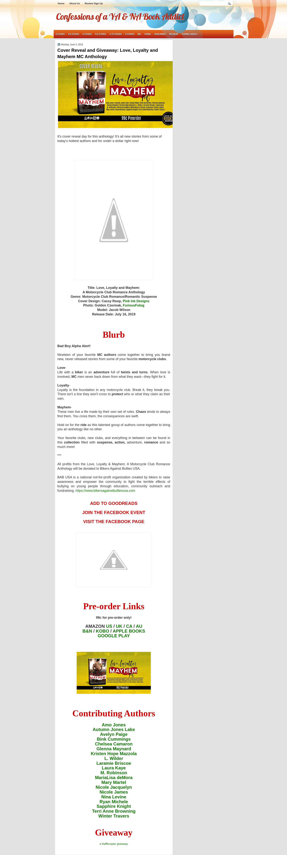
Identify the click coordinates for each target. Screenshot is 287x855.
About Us (74, 3)
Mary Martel (113, 782)
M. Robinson (113, 772)
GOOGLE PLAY (114, 635)
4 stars (87, 34)
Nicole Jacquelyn (114, 787)
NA (139, 34)
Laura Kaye (114, 767)
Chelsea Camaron (114, 743)
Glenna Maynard (114, 748)
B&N (87, 631)
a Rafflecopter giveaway (114, 843)
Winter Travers (113, 815)
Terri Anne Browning (114, 811)
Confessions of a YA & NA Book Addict (120, 16)
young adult (189, 34)
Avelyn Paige (114, 734)
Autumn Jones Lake (114, 729)
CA (129, 626)
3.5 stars (73, 34)
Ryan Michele (113, 801)
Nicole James (113, 791)
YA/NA (147, 34)
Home (61, 3)
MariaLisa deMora (114, 777)
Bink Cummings (114, 739)
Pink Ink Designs (136, 301)
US (109, 626)
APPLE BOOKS (129, 631)
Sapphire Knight (114, 806)
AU (139, 626)
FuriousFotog (133, 305)
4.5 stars (100, 34)
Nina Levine (113, 796)
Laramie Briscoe (114, 763)
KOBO (102, 631)
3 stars (60, 34)
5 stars (129, 34)
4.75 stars (116, 34)
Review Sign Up (94, 3)
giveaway (160, 34)
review (173, 34)
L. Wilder (113, 758)
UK (119, 626)
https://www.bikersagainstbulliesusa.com (105, 490)
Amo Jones (114, 724)
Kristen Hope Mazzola (114, 753)
